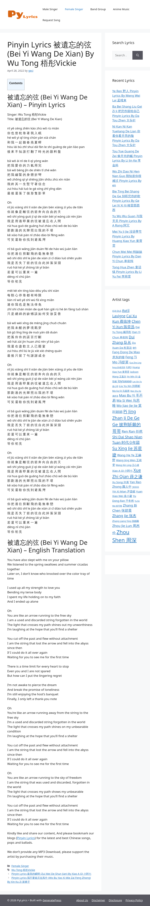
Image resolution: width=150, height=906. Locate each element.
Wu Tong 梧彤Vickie (23, 870)
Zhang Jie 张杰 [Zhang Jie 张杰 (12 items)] (124, 515)
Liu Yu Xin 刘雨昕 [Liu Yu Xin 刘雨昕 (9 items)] (129, 386)
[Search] (137, 55)
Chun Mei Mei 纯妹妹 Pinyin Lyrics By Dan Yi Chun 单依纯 (127, 256)
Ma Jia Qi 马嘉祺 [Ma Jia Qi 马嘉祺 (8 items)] (121, 390)
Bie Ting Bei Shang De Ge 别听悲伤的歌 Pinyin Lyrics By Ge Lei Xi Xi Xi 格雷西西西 (126, 200)
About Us (82, 900)
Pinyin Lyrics (26, 838)
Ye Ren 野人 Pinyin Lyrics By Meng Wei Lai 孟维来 (126, 95)
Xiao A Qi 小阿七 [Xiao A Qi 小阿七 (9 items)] (122, 470)
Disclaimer (98, 900)
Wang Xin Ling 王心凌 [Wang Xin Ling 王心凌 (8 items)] (127, 465)
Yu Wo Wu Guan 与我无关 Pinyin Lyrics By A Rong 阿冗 (127, 220)
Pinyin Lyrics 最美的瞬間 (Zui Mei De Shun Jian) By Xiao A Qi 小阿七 (51, 873)
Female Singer (74, 9)
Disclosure (115, 900)
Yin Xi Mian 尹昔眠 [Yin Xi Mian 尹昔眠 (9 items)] (123, 491)
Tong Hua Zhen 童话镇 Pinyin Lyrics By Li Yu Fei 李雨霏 (127, 271)
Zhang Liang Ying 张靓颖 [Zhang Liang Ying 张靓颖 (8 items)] (125, 521)
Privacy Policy (134, 900)
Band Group (98, 9)
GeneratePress (52, 900)
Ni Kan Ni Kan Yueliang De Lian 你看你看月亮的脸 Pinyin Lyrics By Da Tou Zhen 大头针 (126, 135)
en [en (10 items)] (134, 347)
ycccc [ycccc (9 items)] (135, 486)
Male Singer (50, 9)
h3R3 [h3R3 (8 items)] (129, 367)
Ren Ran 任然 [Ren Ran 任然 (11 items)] (132, 431)
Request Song (51, 20)
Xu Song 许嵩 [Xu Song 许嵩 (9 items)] (120, 482)
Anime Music (121, 9)
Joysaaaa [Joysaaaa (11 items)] (124, 381)
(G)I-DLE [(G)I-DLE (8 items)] (116, 310)
